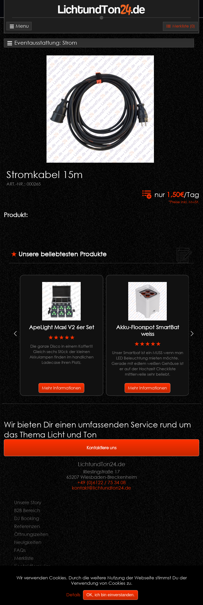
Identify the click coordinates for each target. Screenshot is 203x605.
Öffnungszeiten (31, 534)
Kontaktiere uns (101, 447)
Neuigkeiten (27, 542)
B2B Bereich (27, 510)
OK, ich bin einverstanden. (110, 595)
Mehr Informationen (61, 388)
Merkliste (24, 558)
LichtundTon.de (101, 10)
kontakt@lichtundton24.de (101, 488)
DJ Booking (26, 518)
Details (73, 594)
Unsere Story (27, 502)
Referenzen (27, 526)
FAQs (20, 550)
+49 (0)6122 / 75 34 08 (101, 482)
